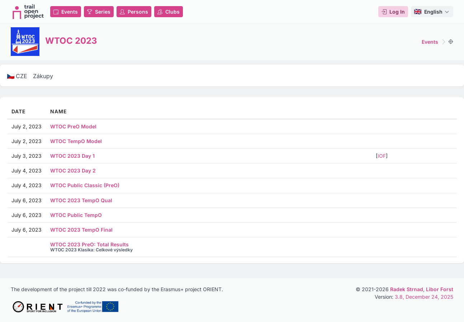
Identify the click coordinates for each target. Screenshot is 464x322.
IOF (382, 156)
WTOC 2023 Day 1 (72, 156)
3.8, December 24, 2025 (424, 297)
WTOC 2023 (71, 40)
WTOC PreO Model (73, 126)
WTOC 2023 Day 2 (73, 170)
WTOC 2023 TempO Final (81, 230)
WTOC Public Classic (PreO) (84, 185)
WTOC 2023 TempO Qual (81, 200)
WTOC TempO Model (76, 141)
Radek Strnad (406, 289)
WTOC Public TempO (76, 215)
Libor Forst (439, 289)
